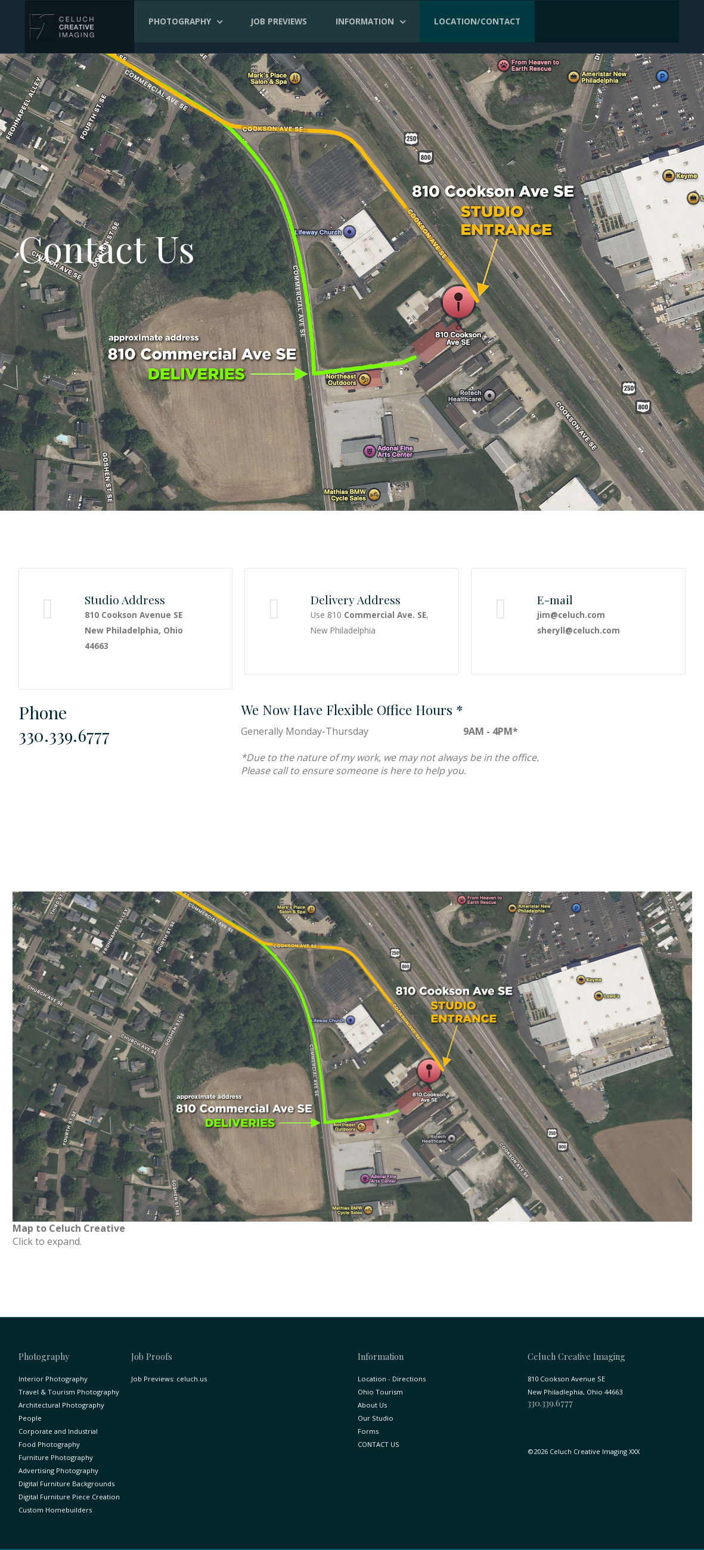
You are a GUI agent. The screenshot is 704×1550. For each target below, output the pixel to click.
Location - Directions (392, 1378)
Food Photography (49, 1444)
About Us (372, 1404)
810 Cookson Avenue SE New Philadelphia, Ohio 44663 (134, 630)
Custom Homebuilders (55, 1509)
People (30, 1418)
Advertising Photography (58, 1470)
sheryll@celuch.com (578, 630)
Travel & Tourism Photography (68, 1391)
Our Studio (375, 1418)
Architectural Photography (61, 1404)
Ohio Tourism (380, 1391)
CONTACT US (378, 1444)
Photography (179, 21)
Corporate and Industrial (58, 1431)
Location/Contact (477, 21)
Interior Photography (53, 1378)
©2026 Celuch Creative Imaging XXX (584, 1451)
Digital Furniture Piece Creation (69, 1496)
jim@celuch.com (571, 614)
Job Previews (279, 21)
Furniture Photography (55, 1457)
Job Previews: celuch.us (169, 1378)
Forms (368, 1431)
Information (365, 21)
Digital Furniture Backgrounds (66, 1483)
